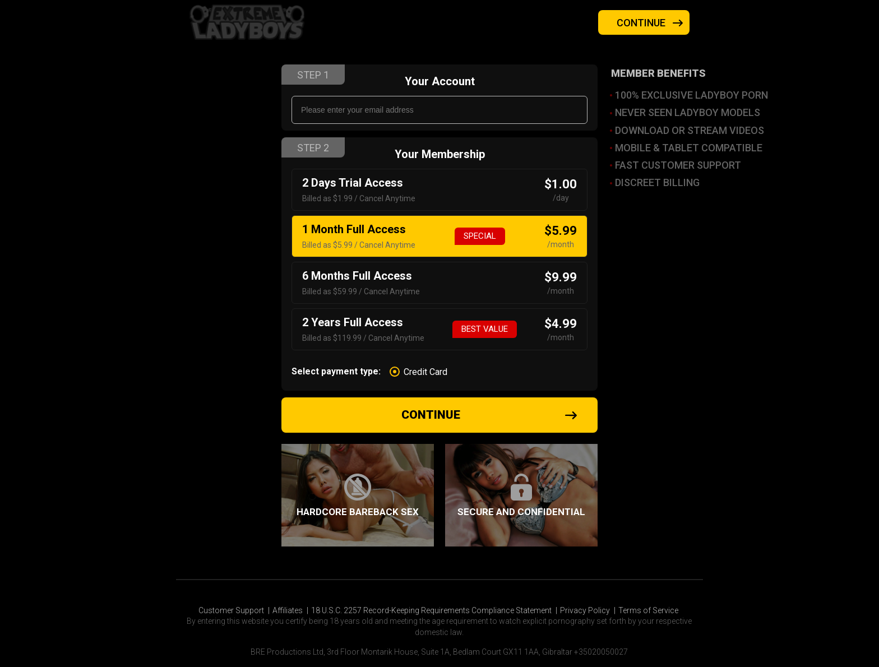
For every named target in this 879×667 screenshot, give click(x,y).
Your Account (440, 81)
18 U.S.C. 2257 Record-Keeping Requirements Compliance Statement (431, 610)
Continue (651, 23)
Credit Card (425, 372)
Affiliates (287, 610)
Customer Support (231, 610)
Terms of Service (648, 610)
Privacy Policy (585, 610)
